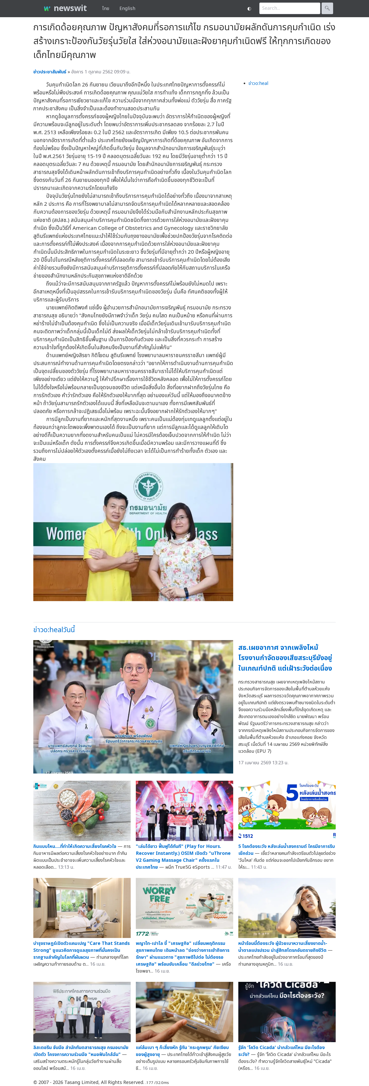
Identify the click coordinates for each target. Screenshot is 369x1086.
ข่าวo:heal (258, 83)
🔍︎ (327, 8)
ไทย (105, 8)
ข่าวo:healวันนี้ (54, 630)
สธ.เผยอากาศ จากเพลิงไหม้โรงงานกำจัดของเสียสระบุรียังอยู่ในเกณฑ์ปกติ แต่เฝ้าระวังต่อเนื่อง (285, 658)
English (127, 8)
